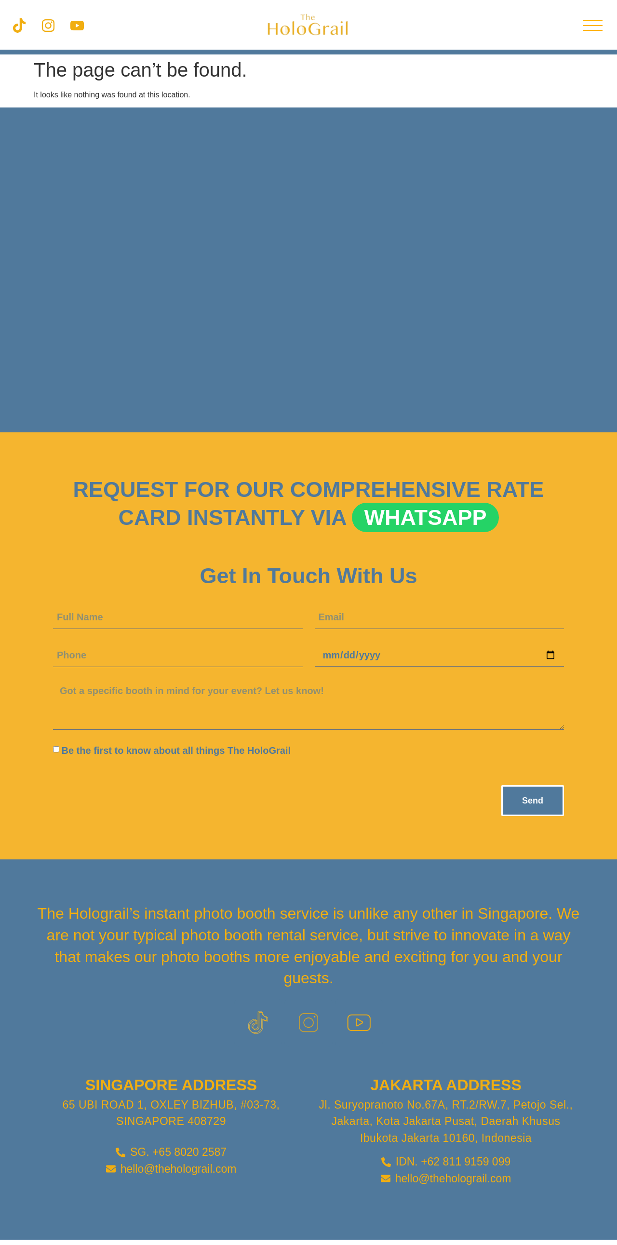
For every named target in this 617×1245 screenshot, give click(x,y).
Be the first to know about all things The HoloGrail (176, 750)
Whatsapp (425, 517)
